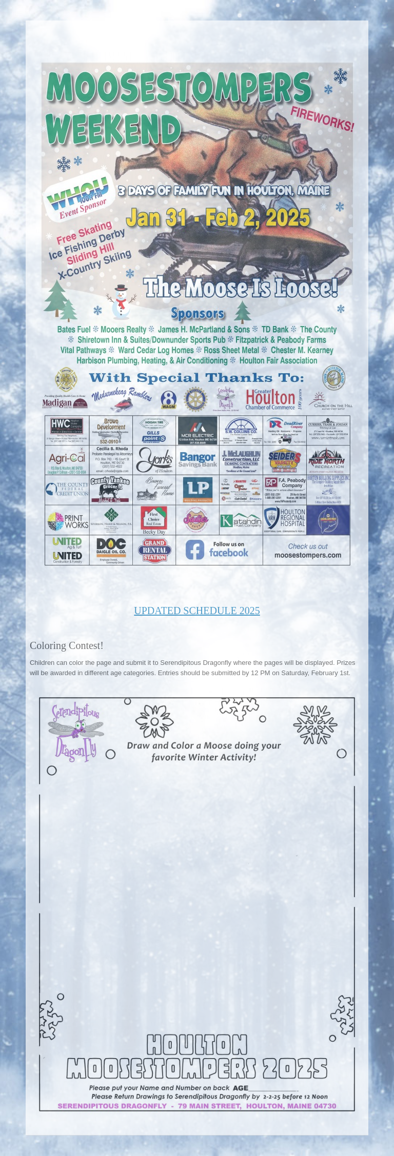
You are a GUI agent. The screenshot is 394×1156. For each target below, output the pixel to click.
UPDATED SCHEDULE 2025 (197, 610)
